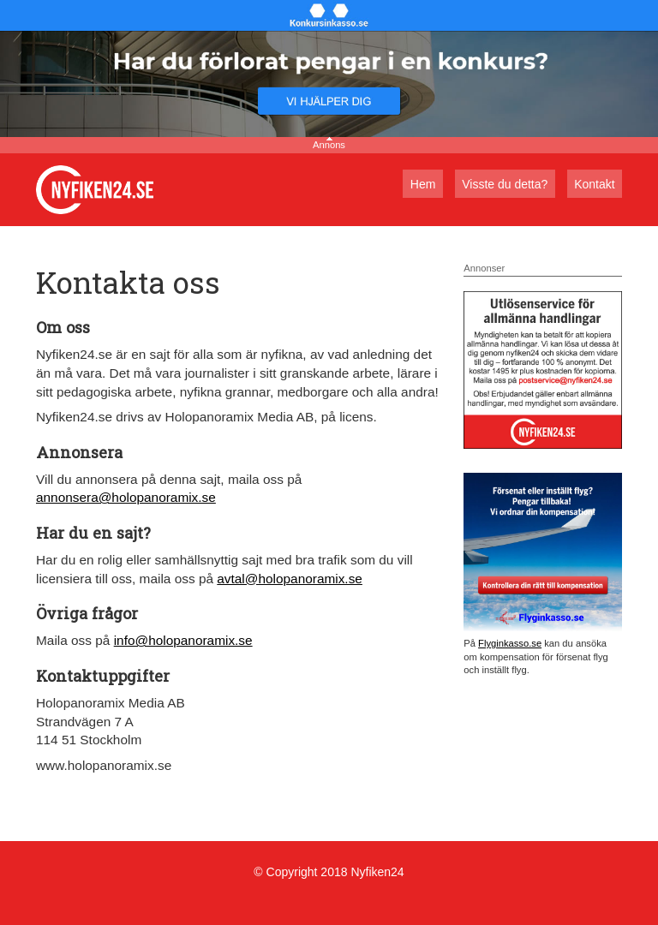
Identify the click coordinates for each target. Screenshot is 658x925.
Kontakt (594, 184)
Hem (423, 184)
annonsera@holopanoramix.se (126, 497)
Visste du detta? (504, 184)
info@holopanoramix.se (183, 640)
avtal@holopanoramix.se (289, 578)
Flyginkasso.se (509, 643)
